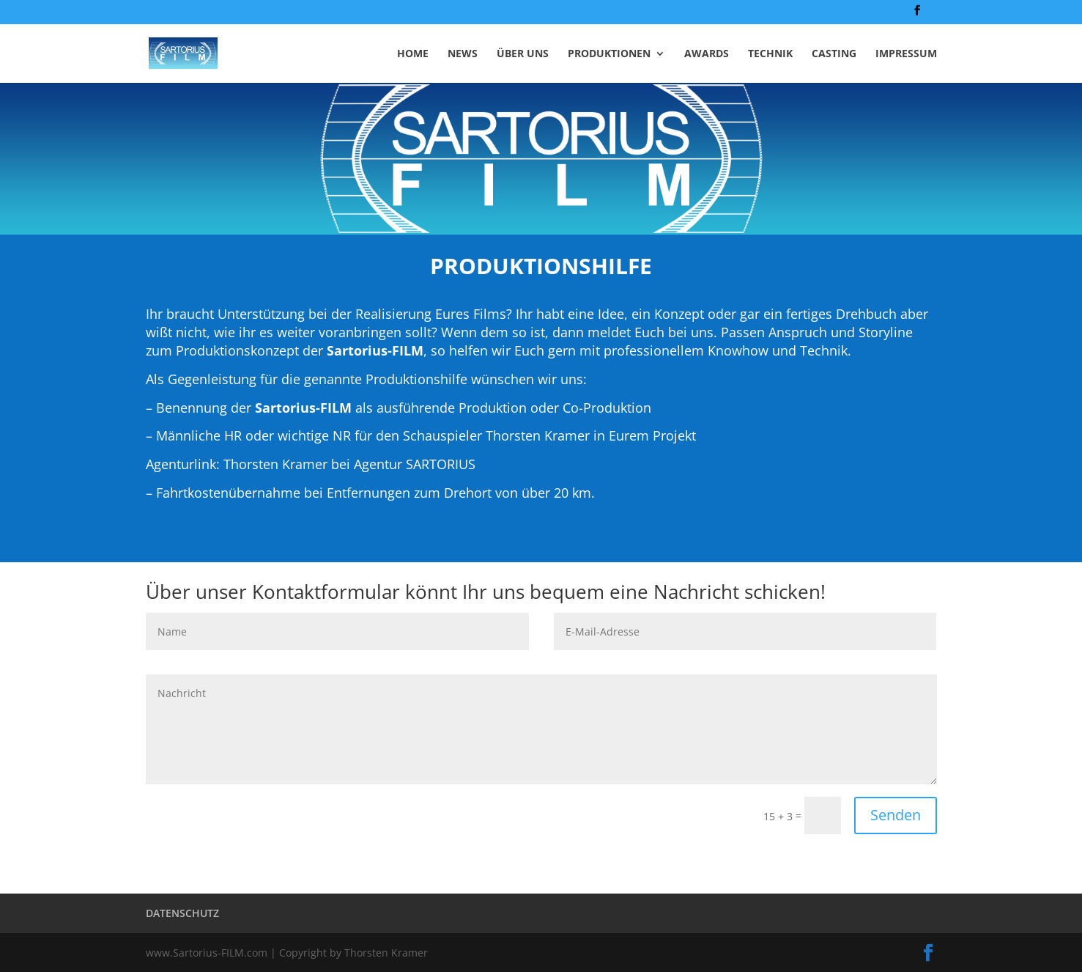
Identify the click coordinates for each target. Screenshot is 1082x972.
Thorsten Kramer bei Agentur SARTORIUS (349, 464)
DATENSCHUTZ (182, 913)
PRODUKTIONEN (609, 54)
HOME (413, 54)
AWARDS (706, 54)
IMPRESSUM (906, 54)
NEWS (463, 54)
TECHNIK (770, 54)
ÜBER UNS (523, 54)
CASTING (834, 54)
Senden (895, 815)
